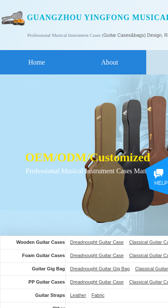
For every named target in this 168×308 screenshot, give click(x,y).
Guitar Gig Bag (48, 268)
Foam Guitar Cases (43, 255)
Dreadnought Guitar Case (97, 242)
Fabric (98, 295)
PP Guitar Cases (47, 281)
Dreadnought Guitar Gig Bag (100, 268)
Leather (78, 295)
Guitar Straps (50, 295)
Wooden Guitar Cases (40, 242)
